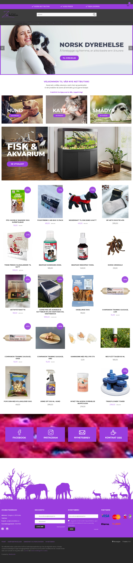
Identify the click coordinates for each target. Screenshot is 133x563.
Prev (2, 48)
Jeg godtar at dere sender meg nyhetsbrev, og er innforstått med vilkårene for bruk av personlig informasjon (82, 523)
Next (130, 48)
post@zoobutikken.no (13, 521)
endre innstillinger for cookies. (39, 550)
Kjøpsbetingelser (15, 541)
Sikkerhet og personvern (34, 541)
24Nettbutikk (11, 554)
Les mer (96, 529)
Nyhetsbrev (50, 541)
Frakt (4, 541)
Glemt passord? (61, 526)
